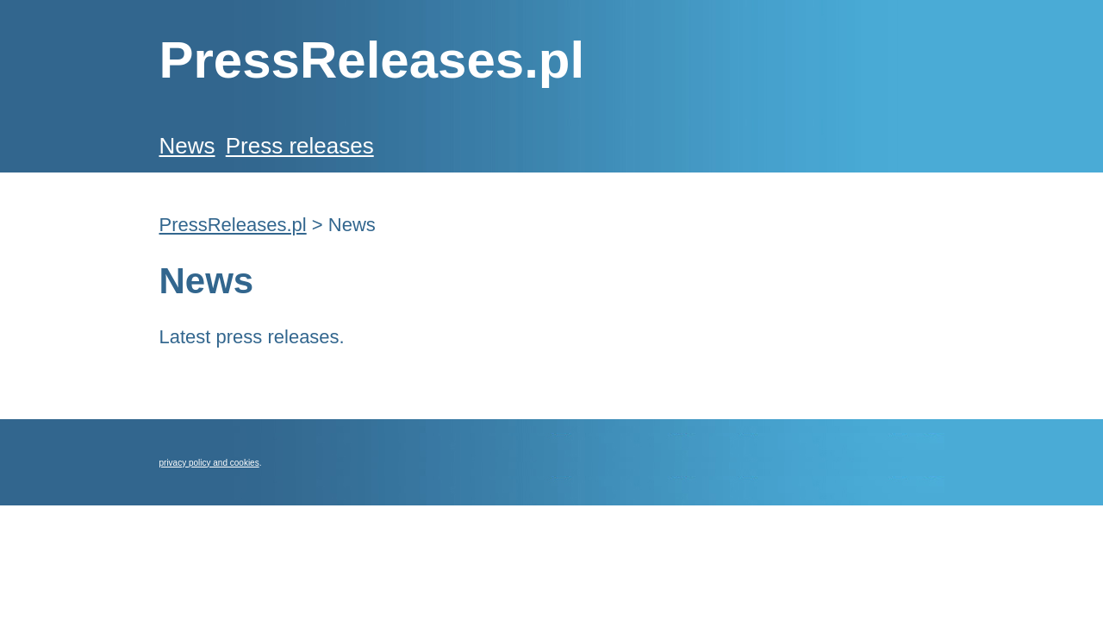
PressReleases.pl (233, 224)
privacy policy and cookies (209, 462)
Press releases (300, 146)
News (187, 146)
